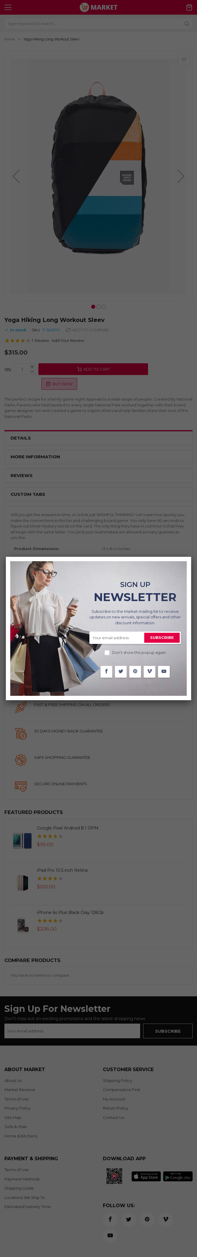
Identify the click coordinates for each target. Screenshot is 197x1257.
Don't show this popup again (139, 652)
